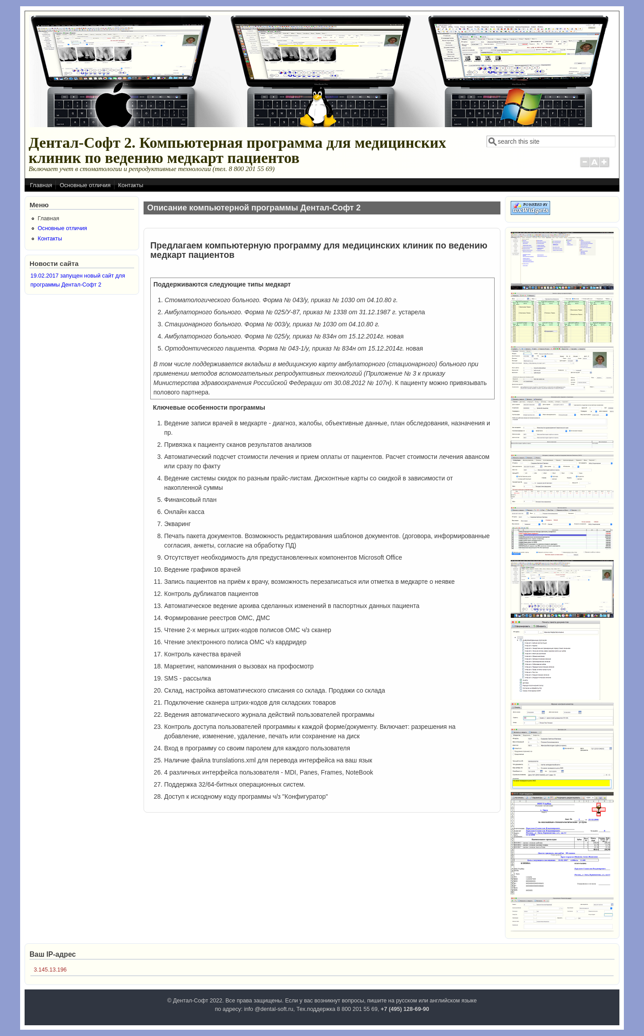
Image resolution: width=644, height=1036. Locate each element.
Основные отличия (84, 185)
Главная (41, 185)
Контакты (130, 185)
